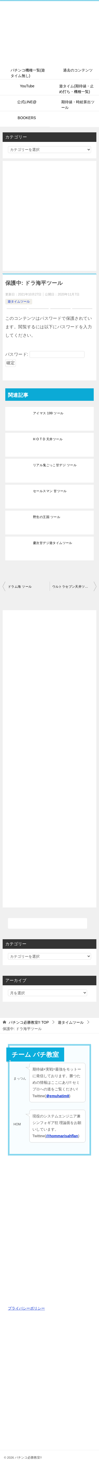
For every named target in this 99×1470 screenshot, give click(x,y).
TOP (29, 1022)
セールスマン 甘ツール (50, 491)
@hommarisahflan (62, 1136)
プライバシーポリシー (26, 1308)
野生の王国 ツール (46, 517)
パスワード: (44, 354)
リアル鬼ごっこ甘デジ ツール (55, 465)
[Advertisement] (49, 216)
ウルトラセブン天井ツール (72, 586)
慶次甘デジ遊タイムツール (52, 543)
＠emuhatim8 (57, 1096)
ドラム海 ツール (20, 586)
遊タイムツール (19, 301)
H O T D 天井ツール (48, 439)
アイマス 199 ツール (48, 413)
